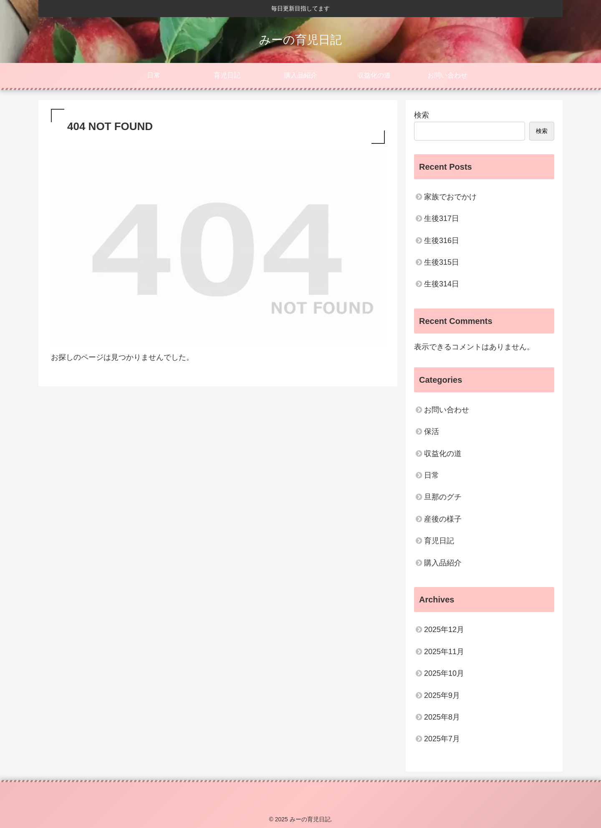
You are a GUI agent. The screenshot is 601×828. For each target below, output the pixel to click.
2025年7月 (442, 739)
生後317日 (441, 218)
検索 (421, 115)
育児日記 (439, 541)
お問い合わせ (446, 410)
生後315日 (441, 262)
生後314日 (441, 284)
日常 (431, 475)
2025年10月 (444, 673)
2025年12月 (444, 629)
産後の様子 (443, 519)
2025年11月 (444, 651)
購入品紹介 (443, 563)
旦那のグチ (443, 497)
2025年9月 (442, 695)
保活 (431, 431)
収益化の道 (443, 453)
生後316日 (441, 240)
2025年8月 (442, 717)
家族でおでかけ (450, 197)
